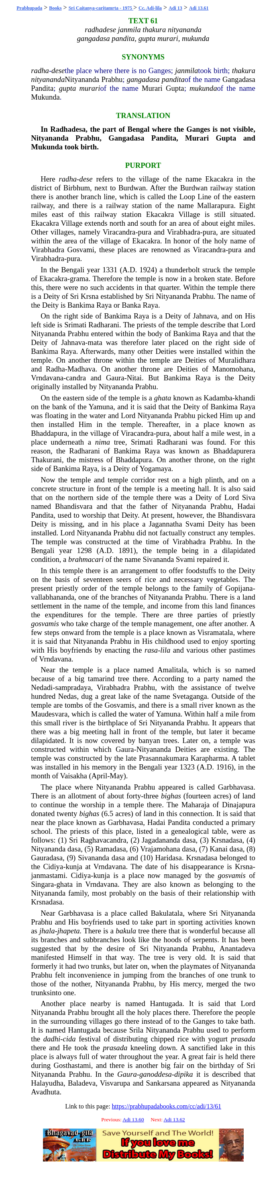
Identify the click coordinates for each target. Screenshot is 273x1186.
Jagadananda (161, 840)
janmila (186, 70)
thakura (243, 70)
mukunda (203, 88)
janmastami (48, 875)
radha (40, 70)
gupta (67, 88)
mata (95, 342)
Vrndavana (47, 378)
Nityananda (82, 79)
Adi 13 (175, 8)
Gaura (115, 378)
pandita (173, 79)
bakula (126, 931)
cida (69, 1039)
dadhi (52, 1039)
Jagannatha (165, 524)
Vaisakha (73, 776)
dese (58, 70)
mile (217, 433)
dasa (189, 840)
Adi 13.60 (133, 1120)
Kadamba (218, 398)
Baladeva (82, 1083)
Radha (55, 369)
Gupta (175, 88)
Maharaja (195, 804)
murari (89, 88)
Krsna (90, 296)
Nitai (134, 378)
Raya (104, 305)
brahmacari (86, 559)
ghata (162, 398)
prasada (243, 1039)
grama (79, 278)
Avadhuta (45, 1092)
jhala (47, 931)
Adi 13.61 (199, 8)
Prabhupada (29, 8)
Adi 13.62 (174, 1120)
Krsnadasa (226, 840)
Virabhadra (183, 232)
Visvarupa (115, 1083)
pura (144, 232)
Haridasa (168, 857)
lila (165, 650)
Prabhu (111, 79)
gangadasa (143, 79)
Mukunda (45, 97)
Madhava (81, 369)
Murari (152, 88)
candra (76, 378)
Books (55, 8)
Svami (195, 524)
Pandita (42, 88)
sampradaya (73, 687)
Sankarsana (163, 1083)
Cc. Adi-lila (150, 8)
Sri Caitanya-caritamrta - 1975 (101, 8)
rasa (151, 650)
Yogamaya (155, 468)
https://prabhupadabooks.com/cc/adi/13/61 (166, 1106)
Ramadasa (110, 849)
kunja (73, 866)
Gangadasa (238, 79)
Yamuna (101, 406)
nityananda (48, 79)
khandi (245, 398)
